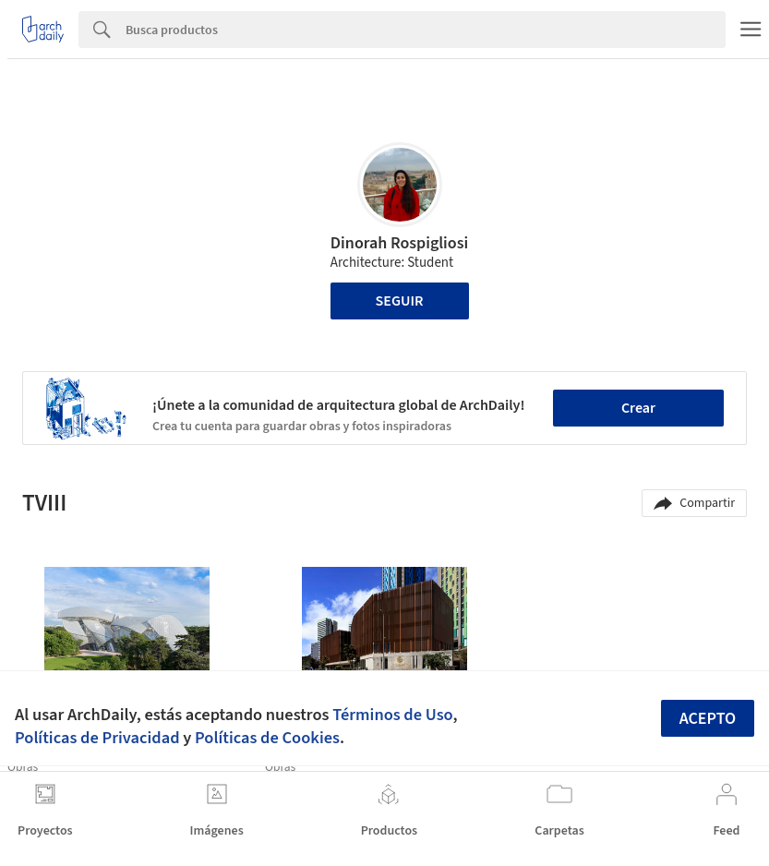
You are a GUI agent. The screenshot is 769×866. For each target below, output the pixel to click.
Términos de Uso (392, 715)
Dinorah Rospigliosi (399, 243)
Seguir (400, 301)
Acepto (708, 718)
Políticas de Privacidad (97, 738)
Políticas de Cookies (267, 738)
